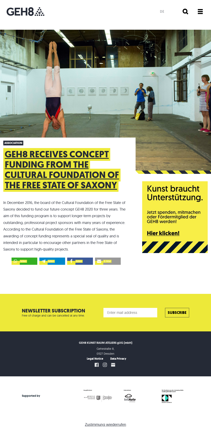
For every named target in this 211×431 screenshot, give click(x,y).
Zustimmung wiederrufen (105, 424)
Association (13, 143)
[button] (24, 261)
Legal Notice (95, 359)
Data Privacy (118, 359)
